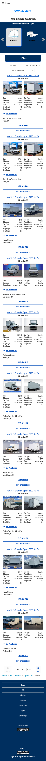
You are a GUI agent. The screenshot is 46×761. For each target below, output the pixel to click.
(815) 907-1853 (23, 423)
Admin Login (23, 715)
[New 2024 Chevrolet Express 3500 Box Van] (23, 258)
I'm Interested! (23, 131)
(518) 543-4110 (23, 362)
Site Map (23, 700)
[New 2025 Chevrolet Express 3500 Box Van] (23, 75)
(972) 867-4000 (23, 125)
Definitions (23, 695)
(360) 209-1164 (23, 479)
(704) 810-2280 (23, 301)
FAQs (23, 690)
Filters (23, 58)
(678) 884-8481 (23, 247)
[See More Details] (10, 113)
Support (23, 710)
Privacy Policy (23, 705)
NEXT (38, 669)
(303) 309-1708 (23, 655)
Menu (6, 3)
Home (23, 685)
